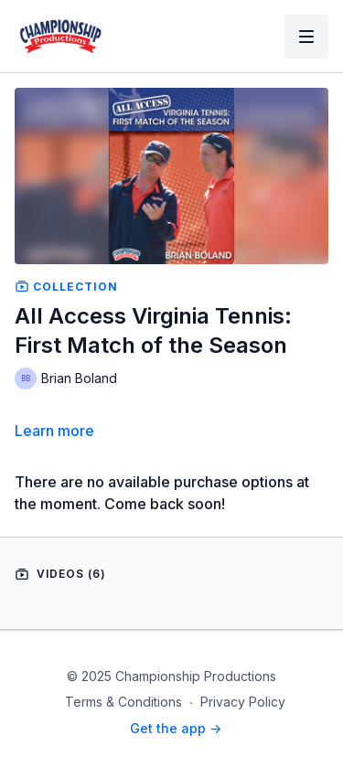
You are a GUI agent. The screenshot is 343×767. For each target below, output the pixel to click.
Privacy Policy (242, 701)
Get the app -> (175, 728)
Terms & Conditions (123, 701)
